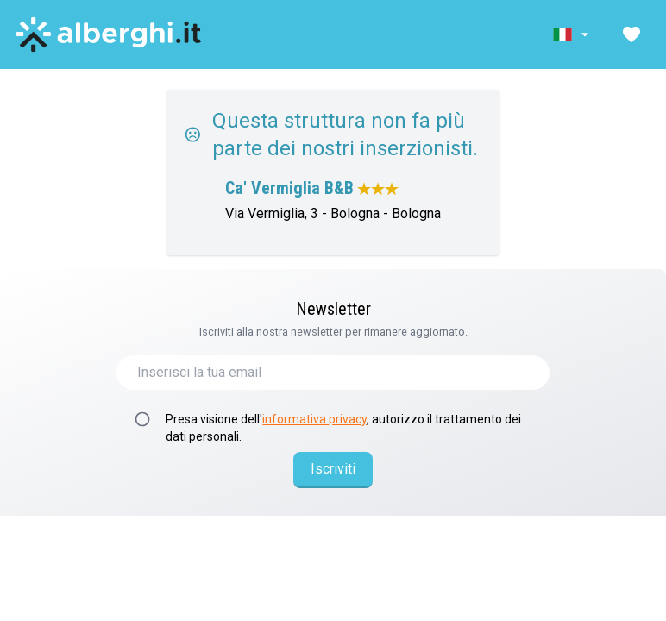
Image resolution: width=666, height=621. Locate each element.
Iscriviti (333, 469)
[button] (572, 34)
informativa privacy (314, 419)
